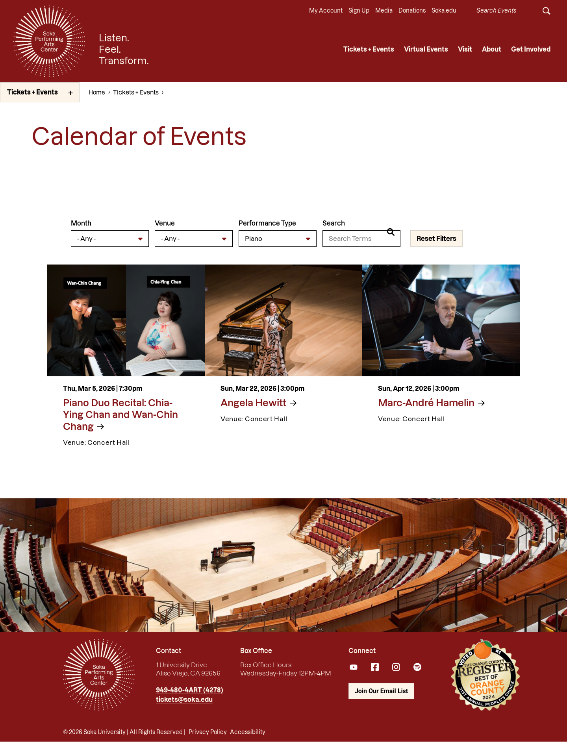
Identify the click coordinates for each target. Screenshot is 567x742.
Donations (412, 10)
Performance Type (267, 223)
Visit (465, 49)
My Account (326, 10)
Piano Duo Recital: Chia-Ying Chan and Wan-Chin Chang (120, 415)
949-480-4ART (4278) (189, 690)
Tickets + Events (368, 49)
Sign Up (358, 10)
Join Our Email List (381, 691)
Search (333, 223)
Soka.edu (444, 10)
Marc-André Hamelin (426, 403)
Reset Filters (436, 238)
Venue (165, 223)
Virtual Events (426, 49)
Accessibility (247, 732)
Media (384, 10)
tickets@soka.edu (184, 699)
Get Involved (530, 49)
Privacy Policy (208, 732)
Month (81, 223)
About (491, 49)
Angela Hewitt (253, 403)
